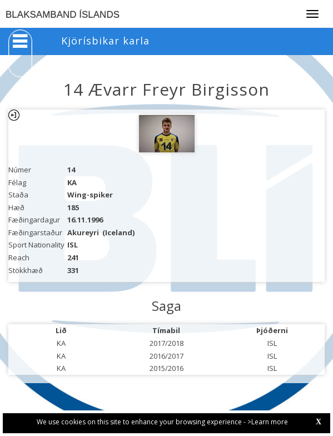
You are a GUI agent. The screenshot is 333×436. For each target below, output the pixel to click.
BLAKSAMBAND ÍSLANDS (63, 14)
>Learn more (267, 422)
